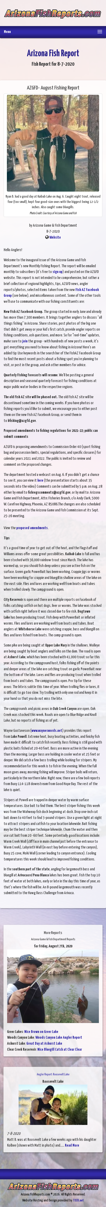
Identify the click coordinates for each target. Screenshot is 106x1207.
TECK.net (78, 1200)
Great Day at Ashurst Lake (44, 1044)
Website (55, 238)
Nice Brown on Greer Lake (41, 1032)
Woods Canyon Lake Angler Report (58, 1038)
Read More (72, 1146)
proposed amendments (32, 528)
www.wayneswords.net (46, 731)
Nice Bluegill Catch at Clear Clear (59, 1050)
